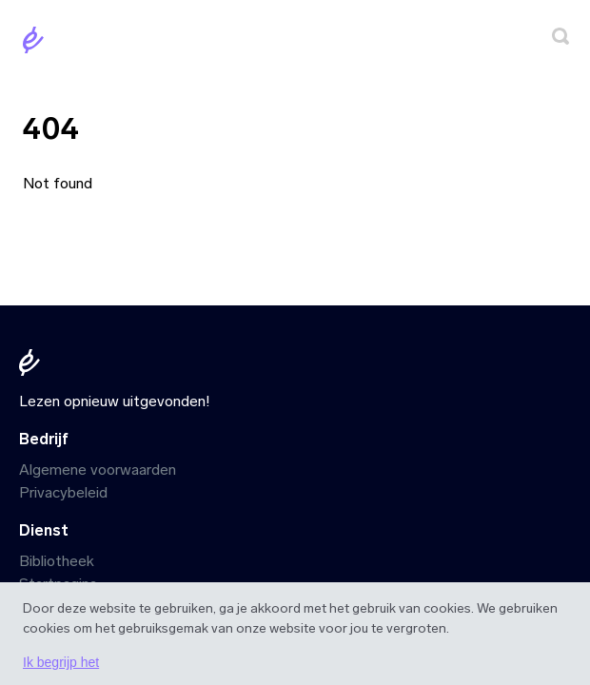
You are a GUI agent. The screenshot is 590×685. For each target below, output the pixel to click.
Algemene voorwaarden (97, 469)
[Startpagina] (37, 43)
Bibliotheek (56, 561)
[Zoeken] (560, 39)
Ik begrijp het (61, 662)
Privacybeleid (63, 492)
